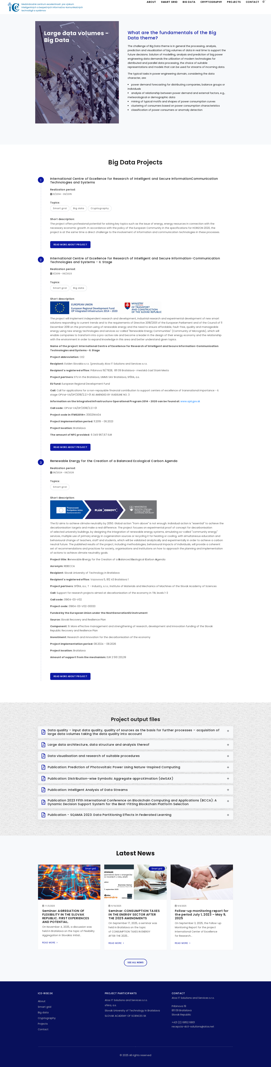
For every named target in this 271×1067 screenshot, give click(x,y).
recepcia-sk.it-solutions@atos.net (193, 1026)
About (41, 1001)
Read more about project (70, 244)
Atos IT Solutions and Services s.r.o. (126, 1000)
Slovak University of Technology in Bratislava (132, 1010)
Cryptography (47, 1018)
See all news (135, 962)
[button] (263, 2)
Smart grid (44, 1007)
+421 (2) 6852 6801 (183, 1022)
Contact (43, 1029)
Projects (43, 1023)
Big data (43, 1012)
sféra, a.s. (111, 1005)
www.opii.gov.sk (190, 401)
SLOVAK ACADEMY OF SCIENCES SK (125, 1016)
